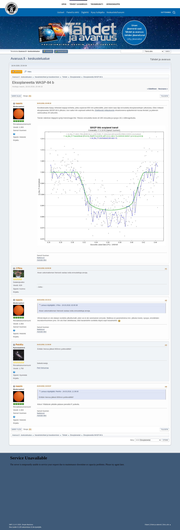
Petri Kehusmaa (43, 368)
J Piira (19, 268)
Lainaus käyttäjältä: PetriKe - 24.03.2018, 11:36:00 (59, 391)
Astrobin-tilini (41, 260)
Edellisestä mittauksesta (104, 110)
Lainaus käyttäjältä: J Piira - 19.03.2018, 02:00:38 (59, 305)
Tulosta (164, 96)
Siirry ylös (16, 429)
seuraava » (163, 89)
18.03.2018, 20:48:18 (44, 103)
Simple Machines (27, 524)
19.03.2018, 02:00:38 (44, 268)
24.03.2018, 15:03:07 (44, 386)
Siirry (132, 440)
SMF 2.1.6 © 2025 (15, 524)
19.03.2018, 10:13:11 (44, 300)
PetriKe (19, 344)
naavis (19, 103)
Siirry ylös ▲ (167, 524)
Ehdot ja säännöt (155, 524)
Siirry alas (16, 96)
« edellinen (152, 89)
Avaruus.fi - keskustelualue (30, 58)
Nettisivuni (40, 258)
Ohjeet (147, 524)
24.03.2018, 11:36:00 (44, 344)
